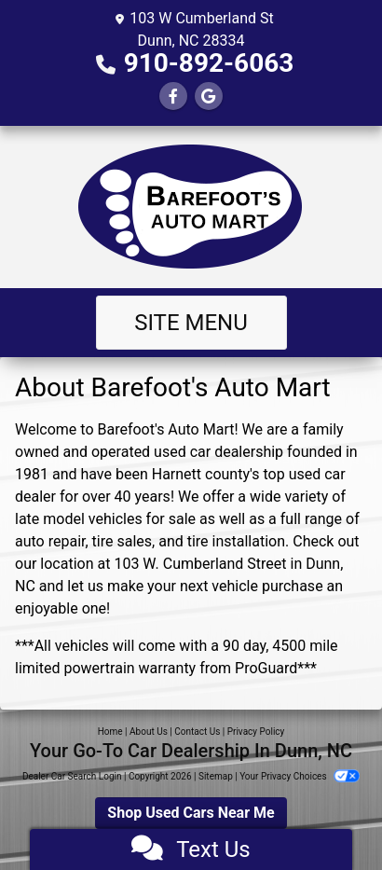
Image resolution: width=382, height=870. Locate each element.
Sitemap (215, 776)
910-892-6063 (209, 63)
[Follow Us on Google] (209, 96)
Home (110, 731)
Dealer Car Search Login (72, 776)
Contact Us (197, 731)
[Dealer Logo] (191, 207)
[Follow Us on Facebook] (173, 96)
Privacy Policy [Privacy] (256, 731)
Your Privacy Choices (299, 776)
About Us (149, 731)
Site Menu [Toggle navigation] (191, 323)
